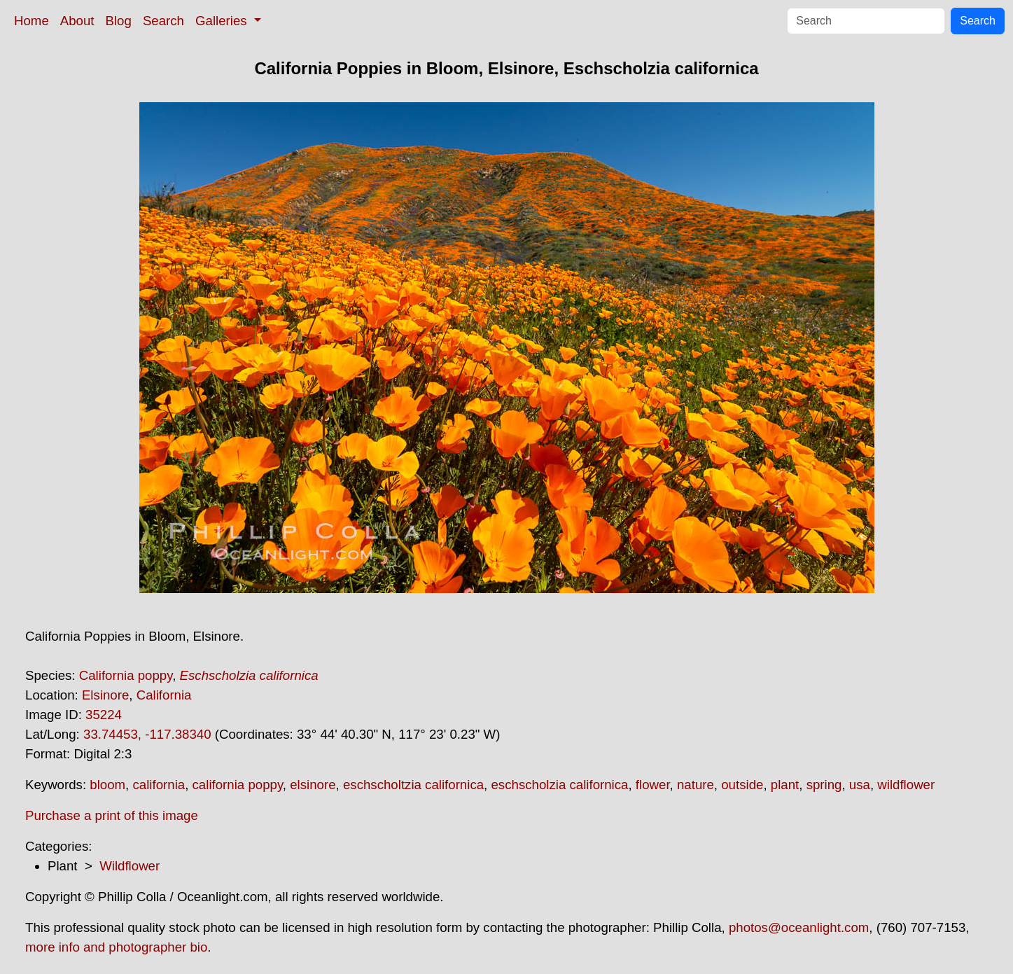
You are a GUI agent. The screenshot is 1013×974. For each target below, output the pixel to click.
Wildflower (129, 865)
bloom (107, 784)
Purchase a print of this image (111, 815)
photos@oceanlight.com (799, 927)
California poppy (125, 675)
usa (859, 784)
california (158, 784)
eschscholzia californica (559, 784)
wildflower (906, 784)
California (164, 695)
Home (31, 20)
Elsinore (105, 695)
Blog (119, 20)
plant (785, 784)
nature (695, 784)
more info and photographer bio (116, 947)
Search (163, 20)
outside (742, 784)
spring (824, 784)
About (77, 20)
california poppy (238, 784)
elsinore (312, 784)
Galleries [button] (223, 20)
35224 (103, 714)
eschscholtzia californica (413, 784)
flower (653, 784)
